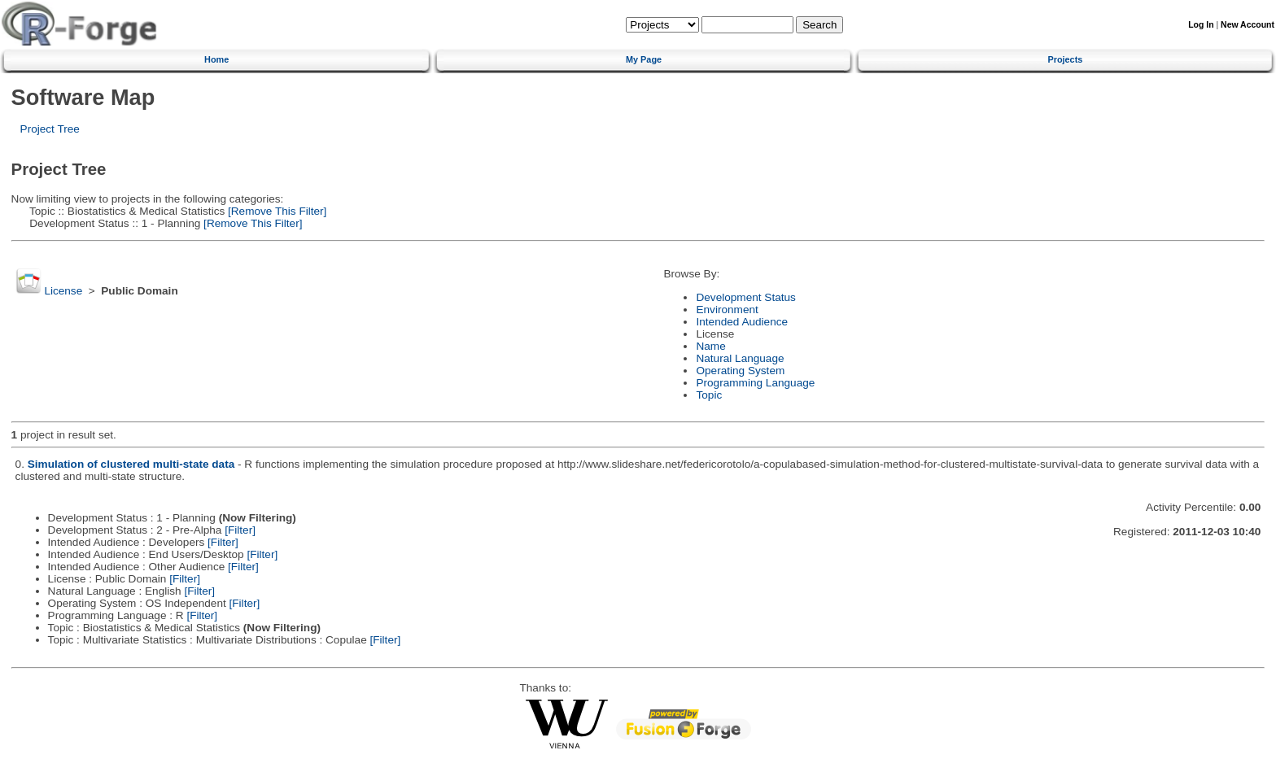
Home (216, 59)
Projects (1064, 59)
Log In (1200, 24)
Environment (727, 309)
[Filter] (240, 530)
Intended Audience (742, 322)
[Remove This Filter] (275, 211)
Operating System (740, 370)
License (63, 291)
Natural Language (740, 358)
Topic (709, 395)
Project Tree (50, 129)
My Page (644, 59)
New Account (1247, 24)
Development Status (745, 297)
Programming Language (755, 383)
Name (710, 346)
